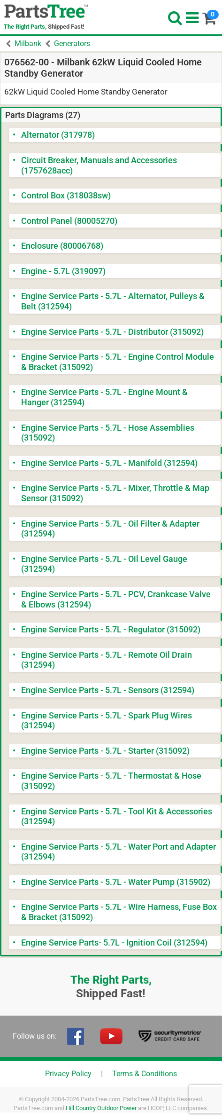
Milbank (28, 43)
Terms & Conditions (144, 1073)
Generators (72, 43)
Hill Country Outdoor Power (101, 1108)
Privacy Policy (68, 1073)
